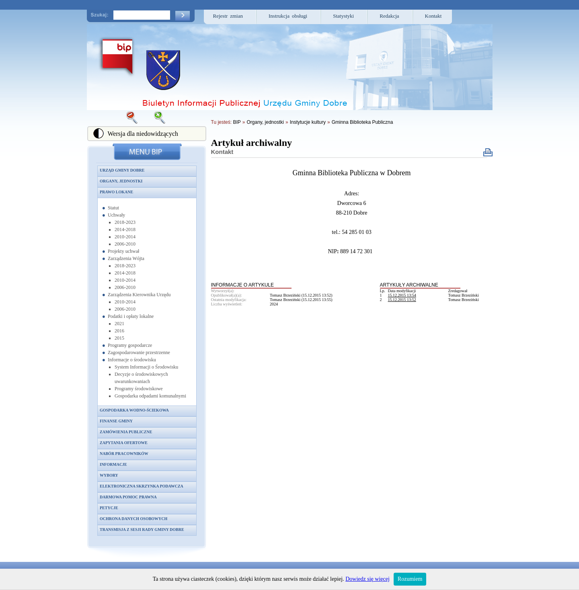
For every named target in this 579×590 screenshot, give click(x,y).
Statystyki (343, 16)
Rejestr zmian (228, 16)
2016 (119, 331)
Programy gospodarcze (130, 345)
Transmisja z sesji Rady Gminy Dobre (142, 529)
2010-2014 (125, 237)
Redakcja (389, 16)
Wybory (109, 475)
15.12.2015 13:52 (402, 299)
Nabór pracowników (124, 453)
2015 (119, 338)
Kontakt (433, 16)
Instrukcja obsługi (288, 16)
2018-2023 (125, 222)
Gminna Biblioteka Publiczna (362, 122)
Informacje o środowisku (132, 360)
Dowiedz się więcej (367, 579)
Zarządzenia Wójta (126, 258)
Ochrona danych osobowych (133, 518)
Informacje (113, 464)
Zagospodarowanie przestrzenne (139, 352)
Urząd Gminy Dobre (122, 170)
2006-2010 (125, 244)
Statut (113, 208)
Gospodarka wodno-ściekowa (134, 410)
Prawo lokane (116, 192)
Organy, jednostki (121, 181)
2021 (119, 323)
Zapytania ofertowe (124, 442)
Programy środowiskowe (139, 388)
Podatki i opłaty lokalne (131, 316)
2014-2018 (125, 229)
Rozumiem (410, 579)
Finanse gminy (116, 421)
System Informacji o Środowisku (146, 367)
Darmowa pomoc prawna (128, 497)
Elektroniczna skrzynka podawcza (141, 486)
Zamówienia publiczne (126, 432)
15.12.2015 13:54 (402, 295)
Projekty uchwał (123, 251)
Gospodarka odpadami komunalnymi (150, 396)
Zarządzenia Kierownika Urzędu (139, 294)
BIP (236, 122)
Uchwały (116, 215)
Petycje (109, 508)
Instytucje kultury (308, 122)
